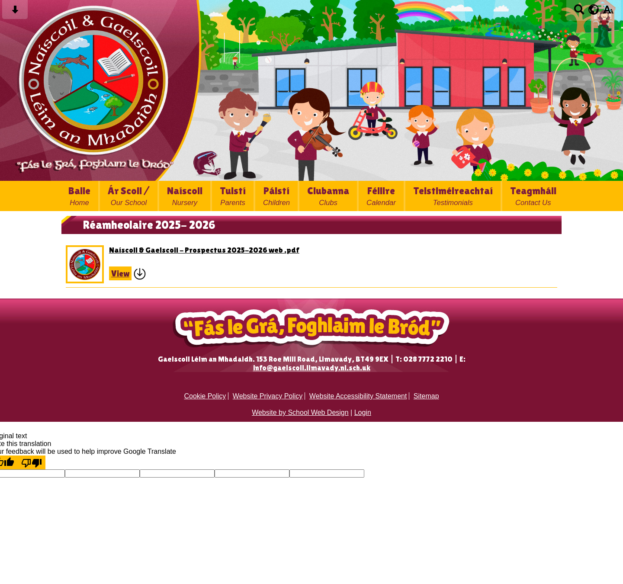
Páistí (276, 196)
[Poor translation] (31, 462)
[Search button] (579, 12)
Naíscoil (184, 196)
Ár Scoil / (129, 196)
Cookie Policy (205, 396)
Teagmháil (533, 196)
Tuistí (233, 196)
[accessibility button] (608, 12)
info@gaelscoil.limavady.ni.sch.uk (311, 367)
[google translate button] (594, 9)
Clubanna (328, 196)
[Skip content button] (15, 12)
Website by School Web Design (300, 412)
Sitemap (426, 396)
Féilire (381, 196)
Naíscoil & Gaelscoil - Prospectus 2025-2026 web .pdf (204, 249)
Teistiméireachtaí (453, 196)
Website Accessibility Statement (358, 396)
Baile (79, 196)
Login (362, 412)
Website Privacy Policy (268, 396)
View (120, 273)
